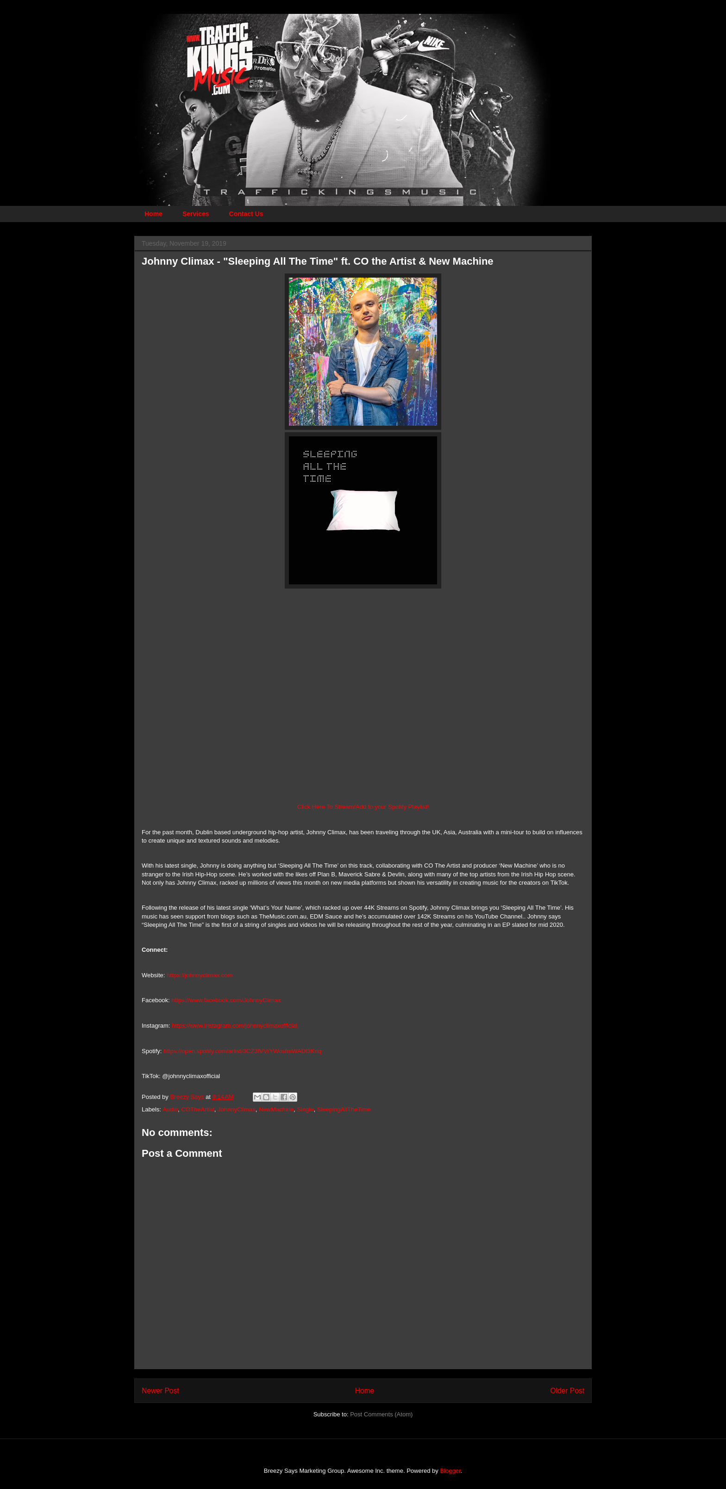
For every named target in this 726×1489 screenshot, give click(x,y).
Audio (170, 1109)
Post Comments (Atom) (381, 1414)
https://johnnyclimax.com (199, 975)
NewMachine (276, 1109)
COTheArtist (197, 1109)
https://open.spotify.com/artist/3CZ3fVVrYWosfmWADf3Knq (242, 1051)
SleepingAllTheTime (344, 1109)
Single (305, 1109)
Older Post (567, 1391)
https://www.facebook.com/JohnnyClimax (226, 1000)
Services (195, 213)
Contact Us (246, 213)
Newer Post (160, 1391)
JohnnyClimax (237, 1109)
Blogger (450, 1470)
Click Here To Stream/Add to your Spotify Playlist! (363, 806)
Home (153, 213)
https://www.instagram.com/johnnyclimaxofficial (234, 1025)
